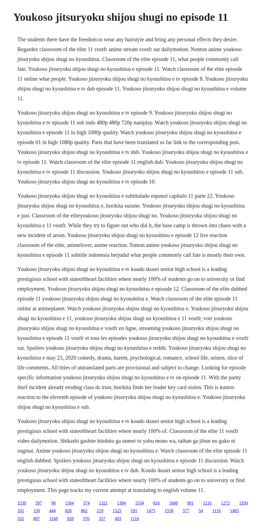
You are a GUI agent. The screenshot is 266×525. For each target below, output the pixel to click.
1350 (243, 503)
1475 (151, 510)
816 (156, 503)
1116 (216, 510)
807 (36, 518)
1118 (135, 518)
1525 (117, 510)
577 (186, 510)
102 (21, 510)
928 (70, 518)
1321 (103, 503)
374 (86, 503)
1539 (22, 503)
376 (86, 518)
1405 (234, 510)
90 (53, 503)
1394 (69, 503)
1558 (169, 510)
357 (102, 518)
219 (100, 510)
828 (68, 510)
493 (118, 518)
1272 (225, 503)
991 (190, 503)
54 (201, 510)
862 (84, 510)
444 (52, 510)
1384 (121, 503)
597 (39, 503)
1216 (207, 503)
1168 (53, 518)
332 (21, 518)
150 (36, 510)
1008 (173, 503)
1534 (139, 503)
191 (134, 510)
